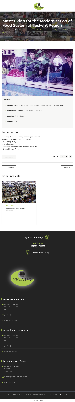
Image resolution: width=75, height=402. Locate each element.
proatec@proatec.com (12, 315)
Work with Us (39, 252)
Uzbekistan (9, 157)
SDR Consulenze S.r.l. (60, 395)
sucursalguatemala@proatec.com (15, 376)
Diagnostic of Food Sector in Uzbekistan (15, 210)
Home (4, 30)
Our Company (35, 237)
